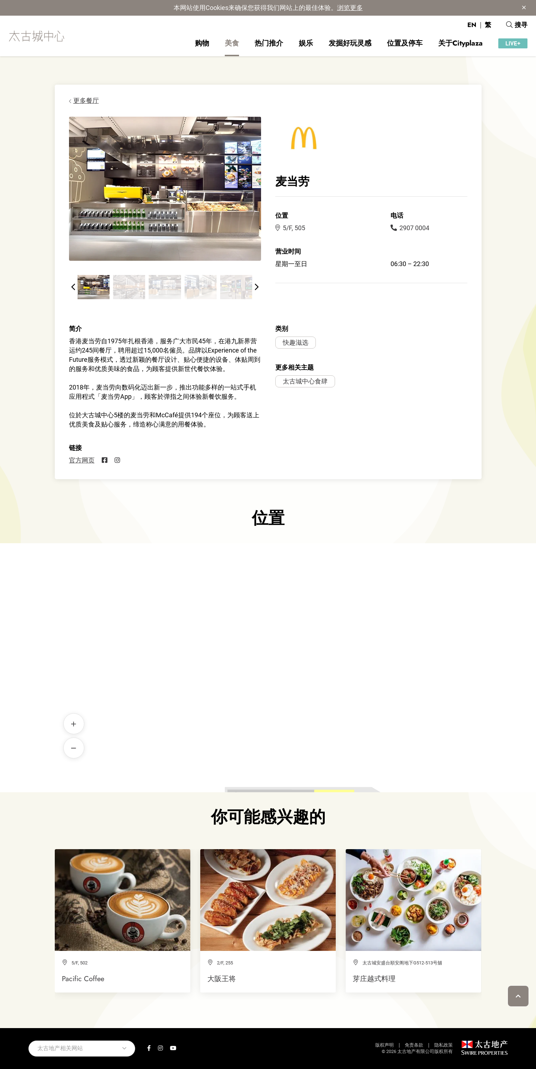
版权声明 (384, 1045)
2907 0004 (410, 228)
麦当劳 (268, 656)
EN (471, 25)
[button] (73, 287)
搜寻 (516, 25)
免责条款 (414, 1045)
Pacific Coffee (83, 979)
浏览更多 (350, 7)
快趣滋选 (295, 342)
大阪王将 (221, 979)
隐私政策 (443, 1045)
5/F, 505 (290, 228)
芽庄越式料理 (374, 979)
